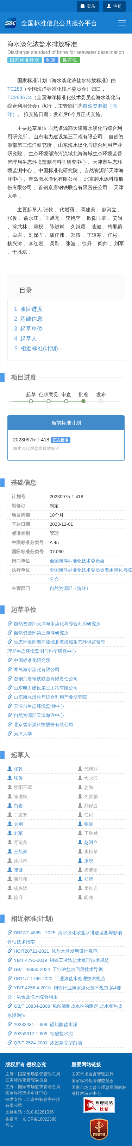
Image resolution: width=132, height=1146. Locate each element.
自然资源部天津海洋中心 (35, 715)
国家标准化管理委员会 (92, 1080)
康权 (85, 860)
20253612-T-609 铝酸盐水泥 (40, 1033)
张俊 (15, 778)
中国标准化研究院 (28, 660)
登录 (88, 6)
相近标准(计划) (39, 348)
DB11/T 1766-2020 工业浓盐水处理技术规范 (56, 978)
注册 (114, 6)
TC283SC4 (19, 97)
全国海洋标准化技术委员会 (77, 560)
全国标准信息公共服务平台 (51, 23)
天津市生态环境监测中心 (35, 706)
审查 (66, 394)
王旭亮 (17, 851)
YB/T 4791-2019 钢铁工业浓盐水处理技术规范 (58, 960)
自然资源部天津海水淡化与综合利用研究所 (54, 623)
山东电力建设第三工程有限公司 (42, 687)
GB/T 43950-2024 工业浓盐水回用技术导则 (55, 969)
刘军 (15, 833)
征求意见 (48, 394)
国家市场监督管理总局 (92, 1074)
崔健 (15, 870)
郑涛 (85, 879)
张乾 (15, 769)
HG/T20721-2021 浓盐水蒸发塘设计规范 (52, 951)
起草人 (28, 339)
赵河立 (88, 842)
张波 (85, 824)
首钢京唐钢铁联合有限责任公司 (42, 678)
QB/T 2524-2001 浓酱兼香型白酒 (44, 1042)
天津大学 (19, 733)
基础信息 (31, 319)
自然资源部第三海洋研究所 (38, 632)
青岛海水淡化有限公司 (33, 669)
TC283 (14, 89)
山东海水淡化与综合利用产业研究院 (47, 697)
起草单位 (31, 329)
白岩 (15, 805)
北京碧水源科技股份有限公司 (40, 724)
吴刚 (15, 824)
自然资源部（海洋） (70, 588)
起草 (31, 394)
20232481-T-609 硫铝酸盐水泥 (42, 1024)
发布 (101, 394)
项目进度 (31, 309)
